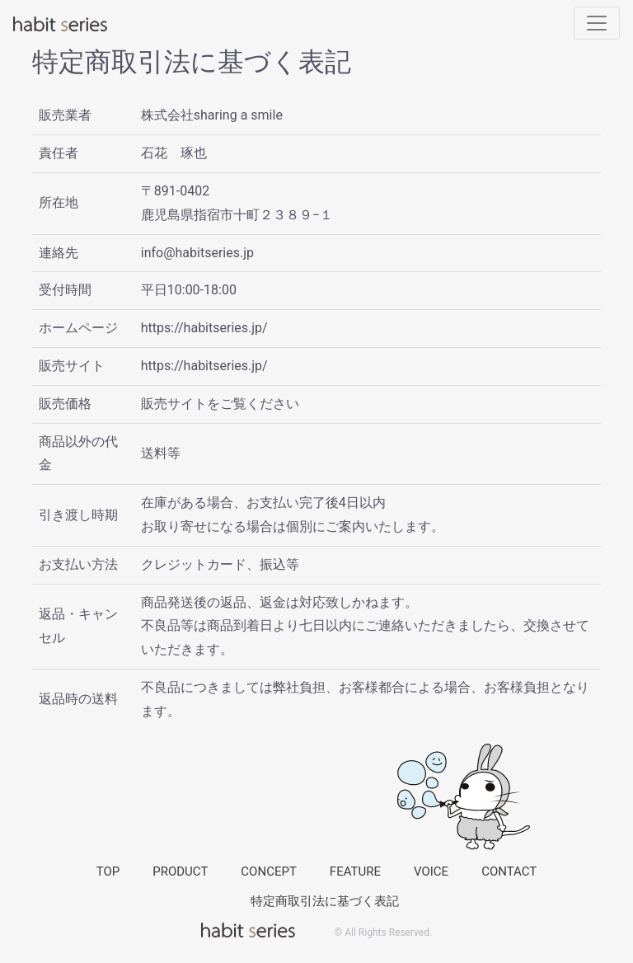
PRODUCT (180, 871)
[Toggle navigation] (597, 23)
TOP (108, 871)
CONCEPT (269, 871)
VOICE (431, 871)
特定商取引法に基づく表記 (325, 901)
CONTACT (509, 871)
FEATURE (355, 871)
